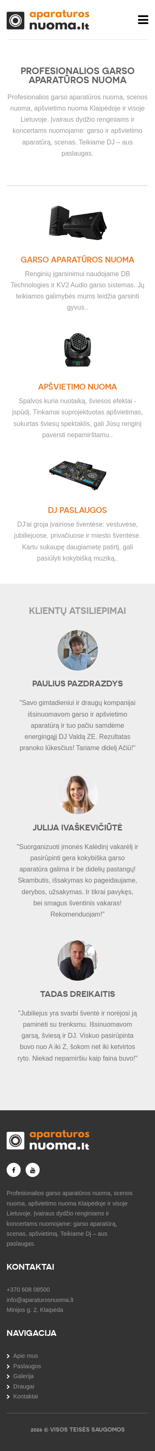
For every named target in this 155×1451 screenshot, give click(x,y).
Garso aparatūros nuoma (77, 260)
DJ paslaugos (77, 510)
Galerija (23, 1376)
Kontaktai (25, 1396)
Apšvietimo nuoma (77, 387)
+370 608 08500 (28, 1289)
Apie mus (25, 1355)
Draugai (23, 1386)
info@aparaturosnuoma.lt (40, 1300)
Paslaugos (27, 1366)
